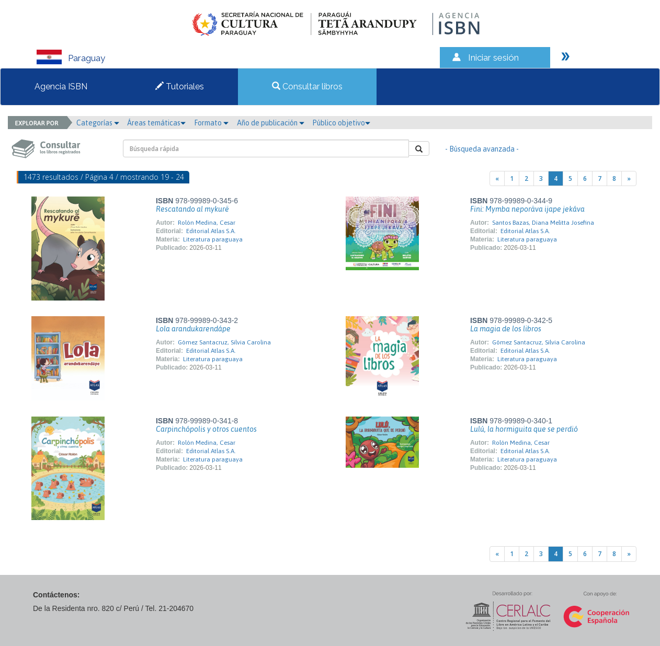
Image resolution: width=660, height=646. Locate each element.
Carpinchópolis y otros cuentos (206, 429)
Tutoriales (179, 86)
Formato (211, 123)
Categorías (97, 123)
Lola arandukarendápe (193, 329)
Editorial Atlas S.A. (211, 231)
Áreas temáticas (156, 123)
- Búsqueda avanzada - (482, 149)
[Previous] (497, 178)
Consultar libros (307, 86)
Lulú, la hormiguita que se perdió (524, 429)
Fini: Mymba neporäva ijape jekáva (527, 209)
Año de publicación (270, 123)
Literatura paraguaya (213, 239)
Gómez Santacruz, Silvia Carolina (224, 342)
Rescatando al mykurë (192, 209)
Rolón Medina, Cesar (206, 222)
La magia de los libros (505, 329)
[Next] (628, 178)
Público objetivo (341, 123)
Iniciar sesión (493, 57)
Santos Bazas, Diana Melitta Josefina (543, 222)
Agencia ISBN (61, 86)
